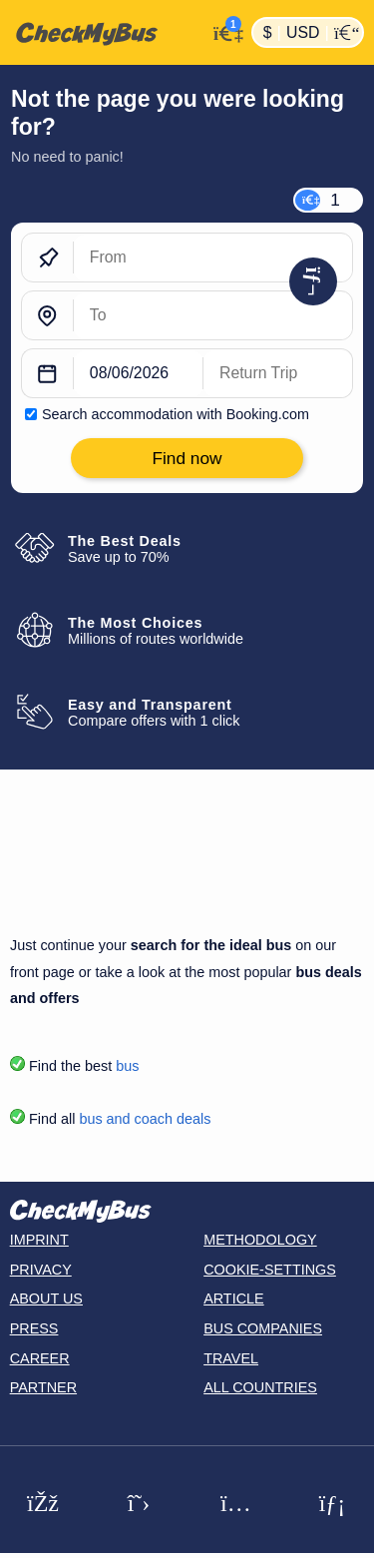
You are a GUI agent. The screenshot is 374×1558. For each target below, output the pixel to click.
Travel (230, 1358)
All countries (260, 1387)
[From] (213, 258)
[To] (213, 316)
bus (127, 1066)
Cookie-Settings (269, 1270)
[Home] (103, 33)
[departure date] (138, 374)
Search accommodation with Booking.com (175, 414)
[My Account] (223, 30)
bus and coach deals (144, 1119)
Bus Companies (262, 1328)
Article (233, 1298)
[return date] (277, 374)
